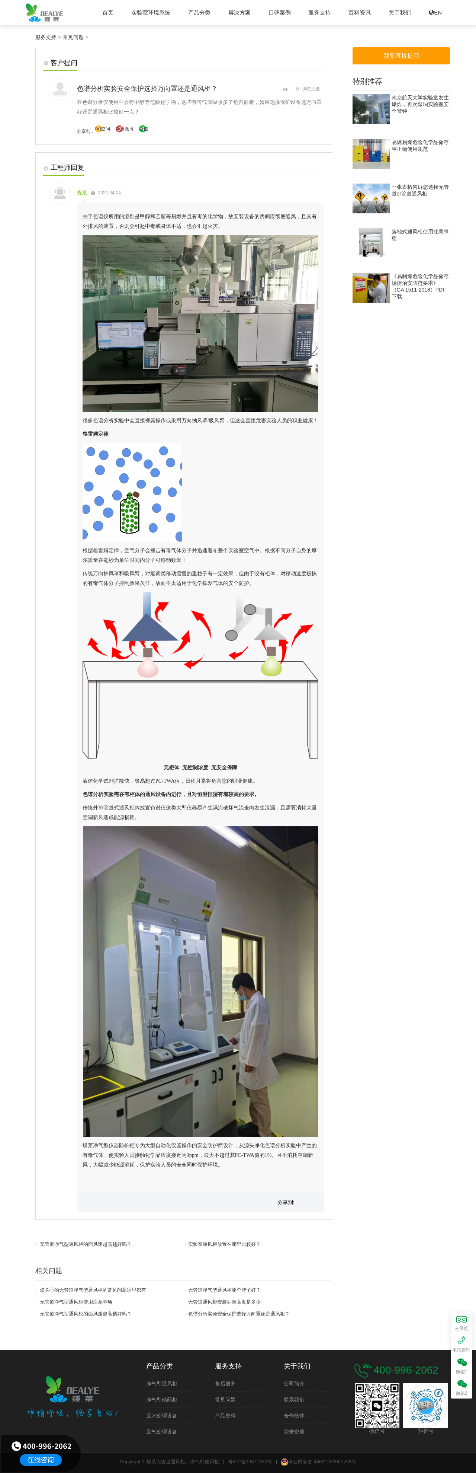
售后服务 (225, 1384)
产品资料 (225, 1416)
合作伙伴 (294, 1416)
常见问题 (73, 37)
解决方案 (239, 12)
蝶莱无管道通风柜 (44, 12)
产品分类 (199, 12)
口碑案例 (279, 12)
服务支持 (319, 12)
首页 (107, 12)
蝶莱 (83, 192)
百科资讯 (359, 12)
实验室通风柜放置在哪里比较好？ (224, 1244)
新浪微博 (125, 128)
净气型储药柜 (161, 1400)
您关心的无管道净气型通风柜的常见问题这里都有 (93, 1290)
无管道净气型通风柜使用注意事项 (76, 1302)
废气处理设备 (161, 1432)
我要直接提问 (401, 56)
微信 (143, 128)
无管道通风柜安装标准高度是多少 (224, 1302)
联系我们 (294, 1400)
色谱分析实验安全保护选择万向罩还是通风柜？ (239, 1314)
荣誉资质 (294, 1432)
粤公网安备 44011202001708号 (318, 1462)
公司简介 (294, 1384)
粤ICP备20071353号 (250, 1461)
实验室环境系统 (150, 12)
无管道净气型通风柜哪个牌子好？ (224, 1290)
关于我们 (400, 12)
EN (438, 12)
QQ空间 (102, 128)
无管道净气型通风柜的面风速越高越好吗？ (86, 1244)
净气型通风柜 (161, 1384)
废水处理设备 (161, 1416)
